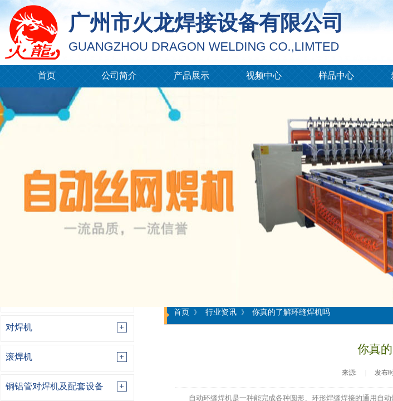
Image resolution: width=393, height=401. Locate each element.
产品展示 (191, 75)
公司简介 (119, 75)
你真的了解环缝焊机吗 (291, 311)
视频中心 (264, 75)
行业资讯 (221, 311)
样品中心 (336, 75)
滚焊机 (19, 356)
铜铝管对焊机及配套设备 (55, 386)
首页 (47, 75)
